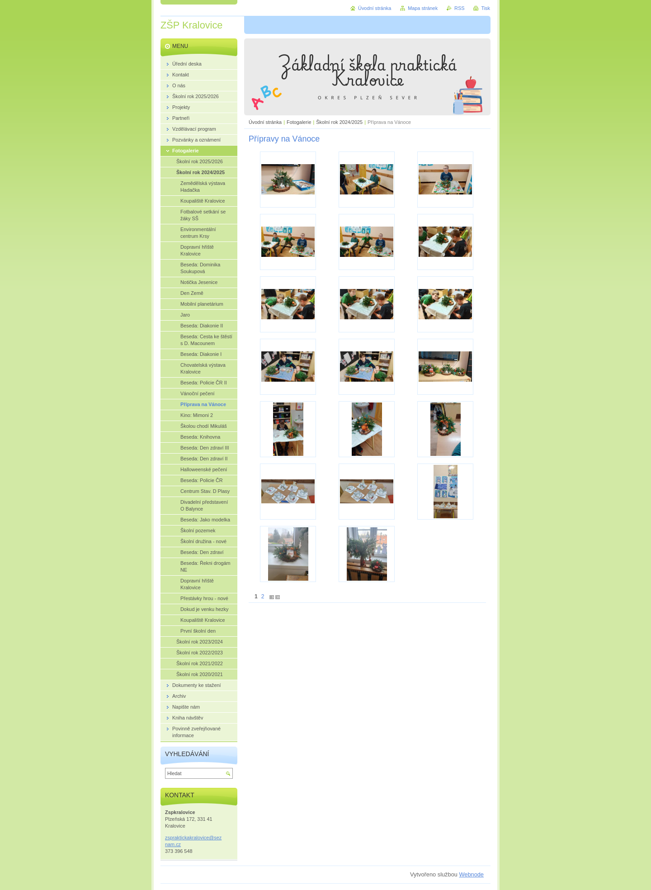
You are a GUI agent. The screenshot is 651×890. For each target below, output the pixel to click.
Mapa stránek (423, 8)
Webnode (471, 874)
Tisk (485, 8)
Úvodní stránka (265, 122)
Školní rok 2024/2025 (339, 122)
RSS (459, 8)
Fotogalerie (299, 122)
